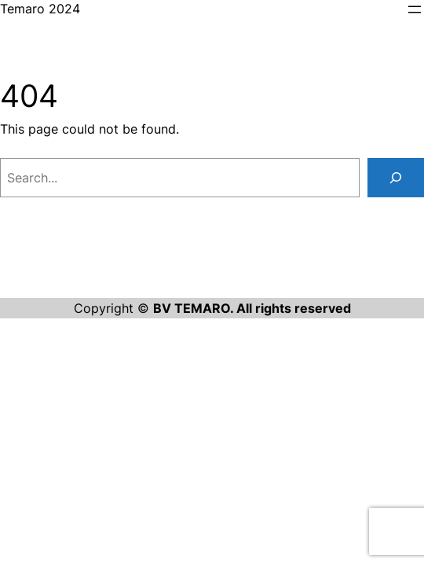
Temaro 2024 (40, 9)
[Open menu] (414, 9)
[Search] (395, 177)
